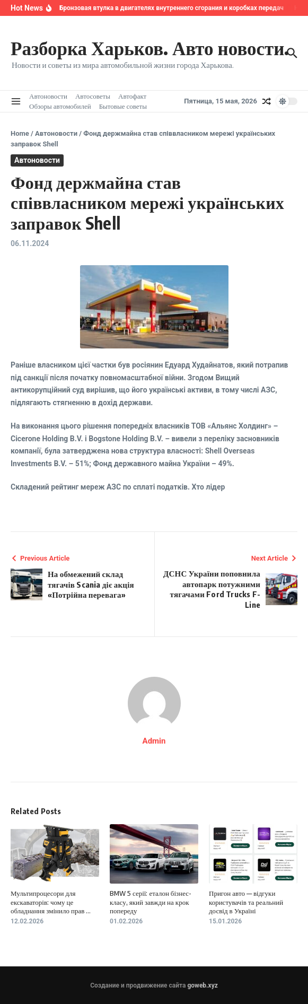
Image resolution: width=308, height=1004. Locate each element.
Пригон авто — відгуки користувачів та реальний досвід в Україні (246, 902)
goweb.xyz (202, 985)
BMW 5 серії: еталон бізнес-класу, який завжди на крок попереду (150, 902)
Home (20, 133)
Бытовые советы (123, 106)
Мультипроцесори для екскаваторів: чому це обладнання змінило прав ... (51, 902)
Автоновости (48, 96)
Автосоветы (92, 96)
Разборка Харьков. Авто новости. (150, 47)
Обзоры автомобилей (60, 106)
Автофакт (132, 96)
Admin (154, 741)
